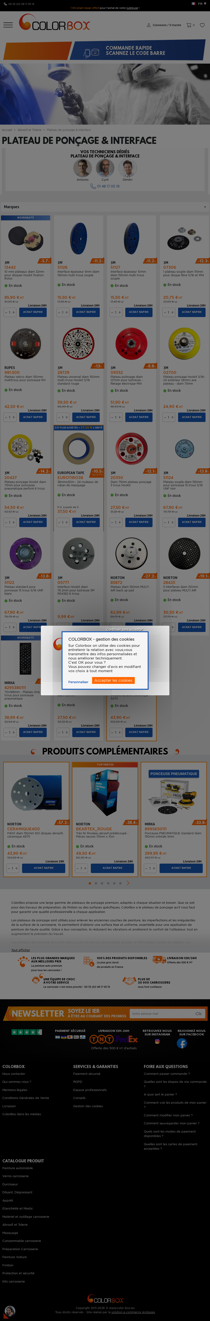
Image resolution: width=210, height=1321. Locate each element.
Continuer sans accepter (124, 629)
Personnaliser (78, 682)
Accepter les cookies (113, 680)
